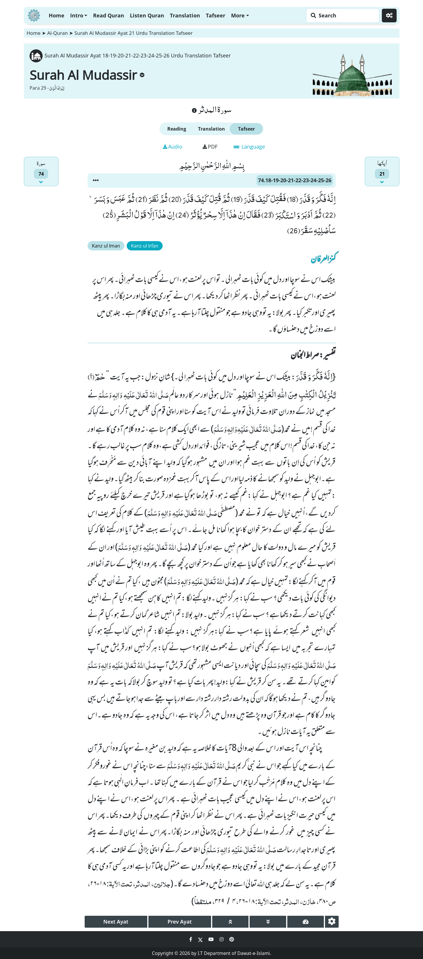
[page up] (230, 921)
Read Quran (108, 15)
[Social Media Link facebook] (191, 939)
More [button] (238, 15)
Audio (172, 146)
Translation (185, 15)
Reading (176, 129)
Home (56, 15)
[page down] (268, 921)
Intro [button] (76, 15)
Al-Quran (57, 33)
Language (249, 146)
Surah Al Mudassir (87, 75)
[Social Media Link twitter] (201, 939)
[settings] (331, 921)
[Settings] (389, 15)
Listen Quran (147, 15)
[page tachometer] (305, 921)
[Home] (34, 14)
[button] (95, 180)
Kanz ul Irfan (144, 246)
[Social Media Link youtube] (211, 939)
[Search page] (341, 15)
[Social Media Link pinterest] (231, 939)
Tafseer (215, 15)
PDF (210, 146)
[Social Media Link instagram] (222, 939)
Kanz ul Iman (106, 246)
